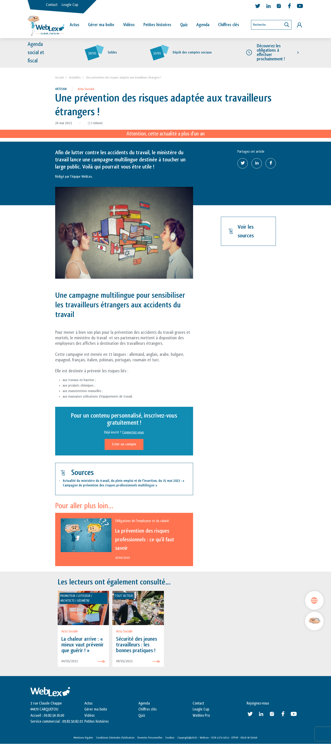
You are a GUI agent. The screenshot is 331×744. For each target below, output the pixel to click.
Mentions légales (83, 737)
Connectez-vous (133, 432)
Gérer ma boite (95, 709)
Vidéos (129, 25)
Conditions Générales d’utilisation (115, 737)
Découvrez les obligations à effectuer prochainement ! (271, 52)
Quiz (184, 25)
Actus (74, 25)
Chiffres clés (228, 25)
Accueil (59, 77)
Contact (51, 5)
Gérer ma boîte (101, 25)
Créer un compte (124, 444)
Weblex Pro (201, 715)
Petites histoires (157, 25)
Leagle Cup (70, 5)
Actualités (75, 77)
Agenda (202, 25)
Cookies (169, 737)
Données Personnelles (150, 737)
